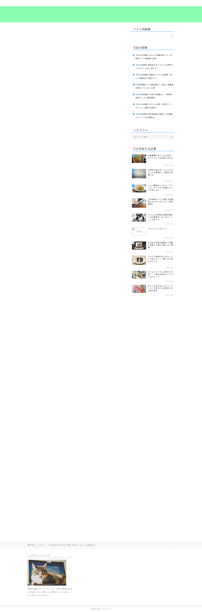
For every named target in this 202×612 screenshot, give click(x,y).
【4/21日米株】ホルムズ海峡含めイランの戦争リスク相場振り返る (154, 56)
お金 (31, 382)
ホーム (39, 3)
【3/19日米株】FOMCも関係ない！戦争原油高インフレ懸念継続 (154, 96)
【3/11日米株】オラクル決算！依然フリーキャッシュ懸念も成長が (154, 106)
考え (137, 3)
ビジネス (88, 3)
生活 (57, 382)
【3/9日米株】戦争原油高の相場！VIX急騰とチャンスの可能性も (154, 115)
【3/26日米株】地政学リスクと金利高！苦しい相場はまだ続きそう (154, 76)
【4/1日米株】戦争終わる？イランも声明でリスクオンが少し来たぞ (154, 66)
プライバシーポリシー (162, 3)
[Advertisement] (76, 238)
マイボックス (101, 14)
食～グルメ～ (113, 3)
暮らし (64, 3)
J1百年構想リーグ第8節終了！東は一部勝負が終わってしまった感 (155, 86)
